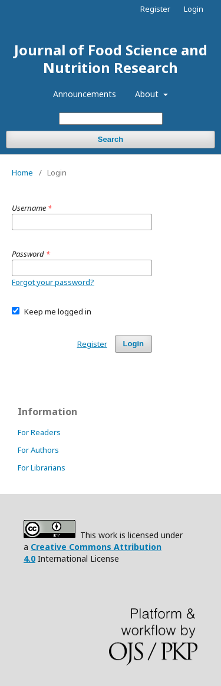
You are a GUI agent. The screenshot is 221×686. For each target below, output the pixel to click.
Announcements (84, 94)
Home (22, 172)
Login (193, 9)
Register (155, 9)
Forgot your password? (53, 282)
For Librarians (41, 467)
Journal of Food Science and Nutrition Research (110, 58)
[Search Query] (111, 118)
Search (110, 139)
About (148, 94)
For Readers (39, 432)
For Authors (38, 450)
